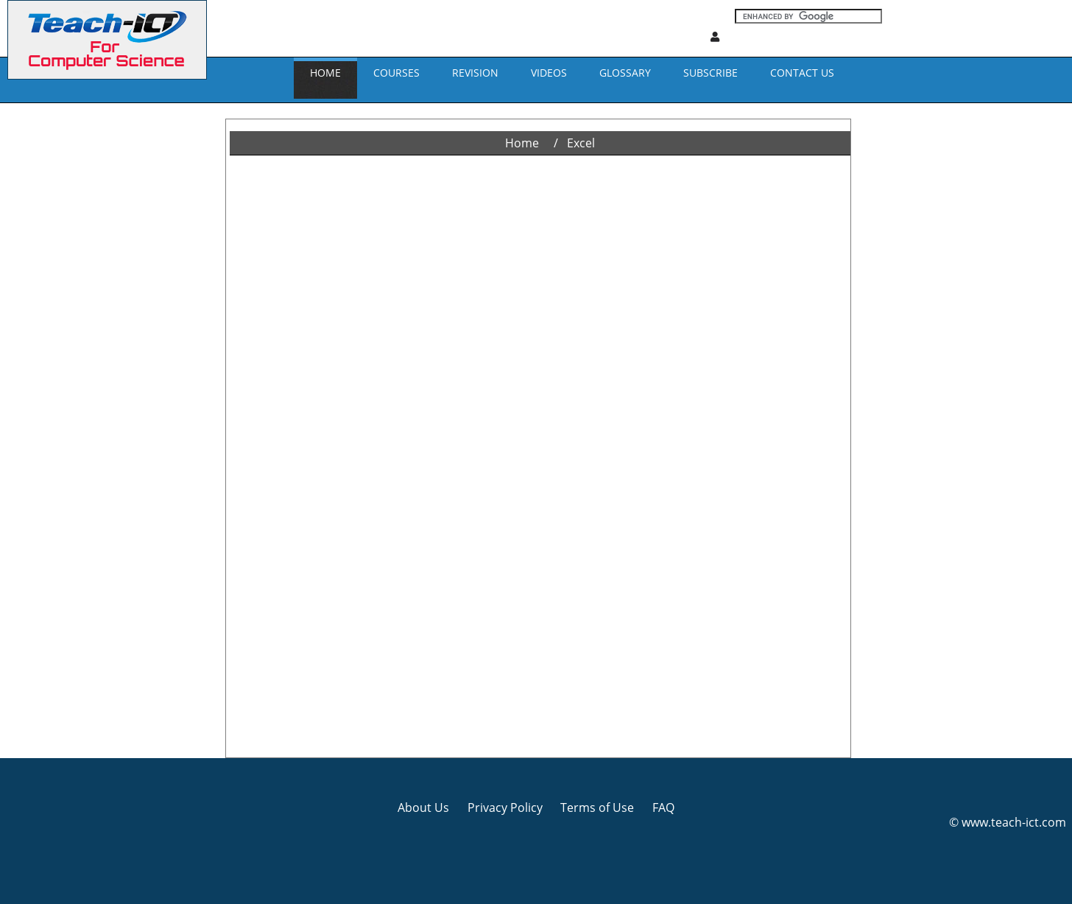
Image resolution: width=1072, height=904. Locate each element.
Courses (396, 73)
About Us (423, 807)
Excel (581, 143)
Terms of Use (597, 807)
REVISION (475, 73)
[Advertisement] (62, 324)
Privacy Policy (505, 807)
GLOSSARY (625, 73)
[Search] (808, 16)
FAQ (663, 807)
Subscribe (710, 73)
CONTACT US (802, 73)
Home (325, 73)
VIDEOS (549, 73)
